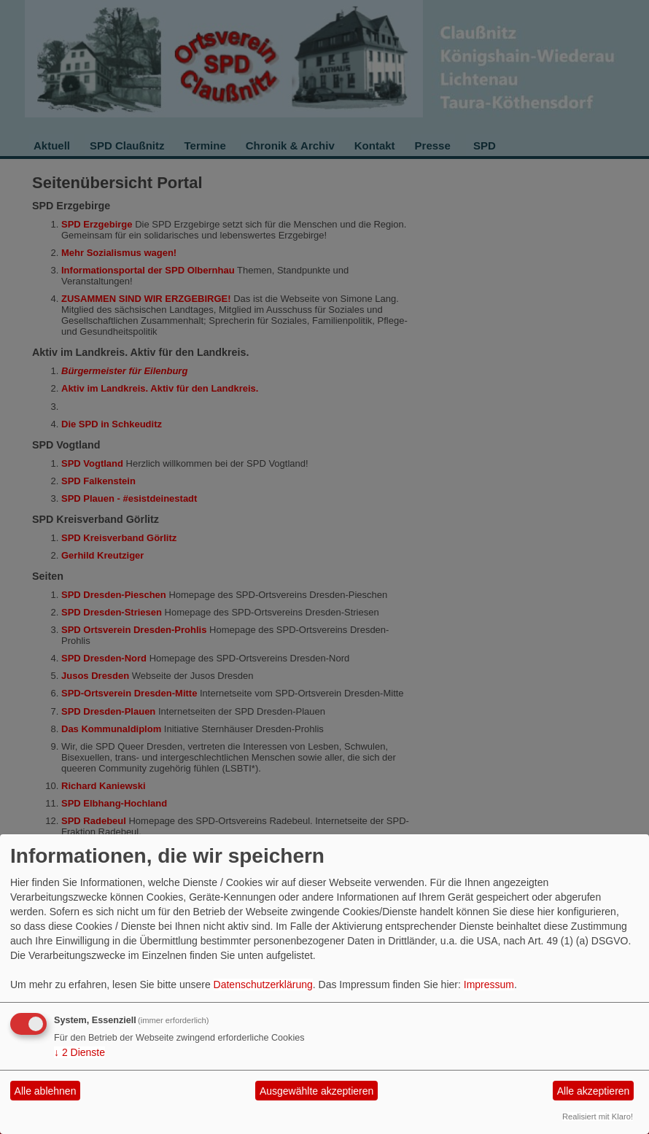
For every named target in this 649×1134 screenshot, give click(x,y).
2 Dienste (79, 1052)
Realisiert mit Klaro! (597, 1116)
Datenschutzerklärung (263, 984)
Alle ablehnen (46, 1091)
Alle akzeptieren (593, 1091)
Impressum (489, 984)
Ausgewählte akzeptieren (316, 1091)
